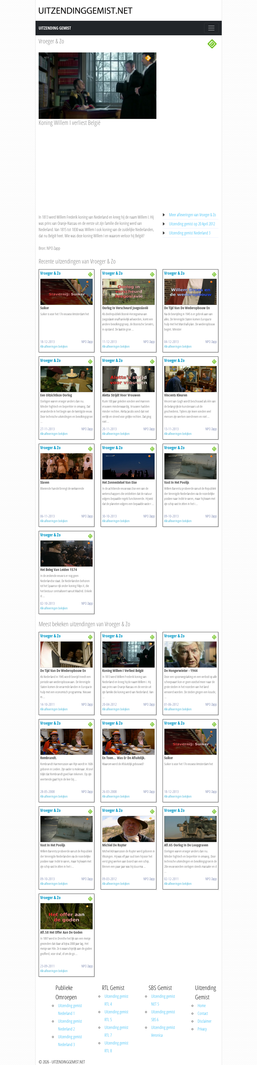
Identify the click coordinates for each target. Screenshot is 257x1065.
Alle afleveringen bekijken (54, 346)
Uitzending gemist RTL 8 (116, 1047)
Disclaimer (204, 1021)
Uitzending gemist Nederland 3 (189, 233)
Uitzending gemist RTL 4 (116, 1000)
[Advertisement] (98, 165)
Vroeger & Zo (51, 41)
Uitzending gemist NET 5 (163, 1000)
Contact (203, 1013)
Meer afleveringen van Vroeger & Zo (192, 215)
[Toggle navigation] (211, 28)
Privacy (202, 1029)
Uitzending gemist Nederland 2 (70, 1025)
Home (202, 1005)
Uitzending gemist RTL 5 (116, 1015)
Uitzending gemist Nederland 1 (70, 1009)
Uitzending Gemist (55, 28)
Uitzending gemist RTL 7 (116, 1031)
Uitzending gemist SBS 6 (163, 1015)
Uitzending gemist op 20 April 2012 (192, 224)
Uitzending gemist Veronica (163, 1031)
